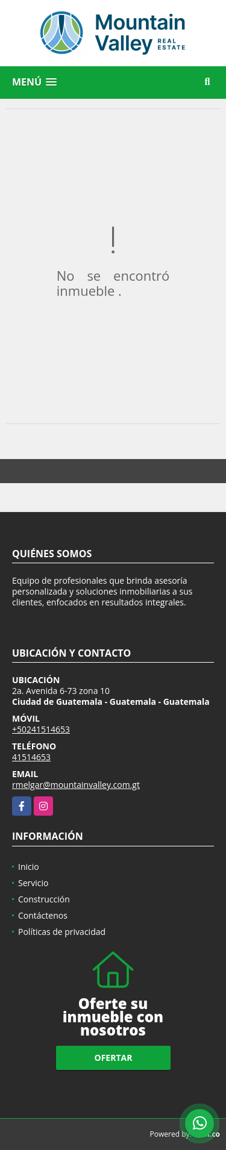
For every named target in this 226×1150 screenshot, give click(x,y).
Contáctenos (42, 915)
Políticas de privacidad (61, 931)
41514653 (31, 757)
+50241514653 (41, 729)
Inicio (28, 866)
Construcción (44, 899)
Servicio (33, 883)
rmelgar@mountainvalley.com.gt (76, 784)
